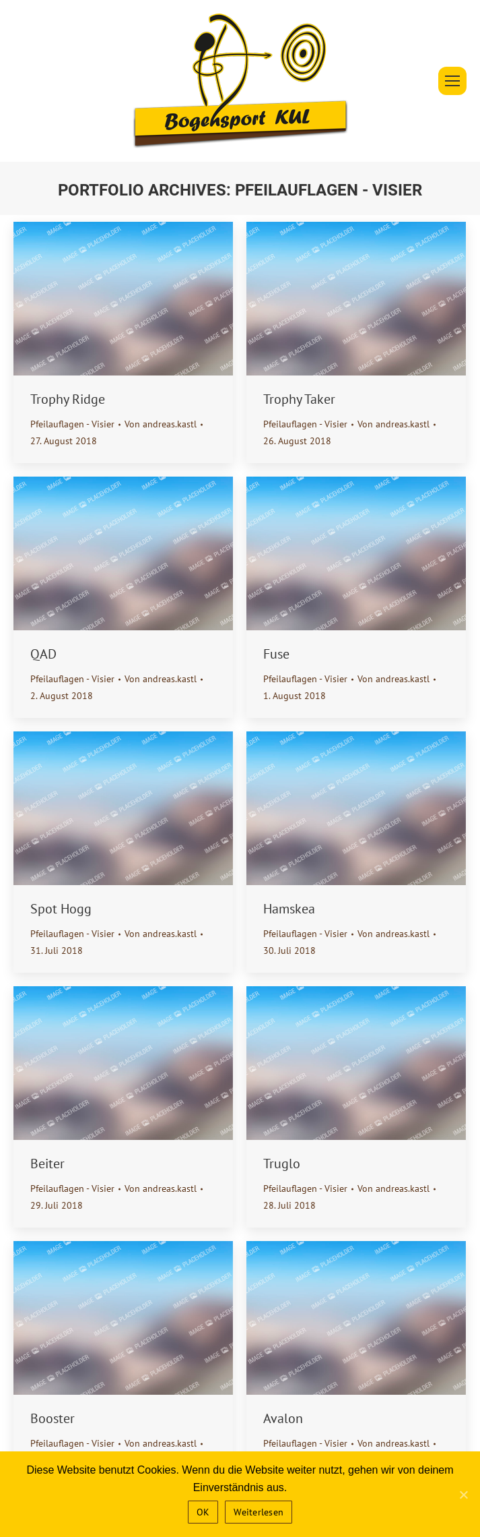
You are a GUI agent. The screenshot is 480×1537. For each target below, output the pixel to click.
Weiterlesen (258, 1512)
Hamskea (289, 908)
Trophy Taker (299, 399)
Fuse (276, 654)
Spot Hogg (61, 908)
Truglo (281, 1163)
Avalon (283, 1418)
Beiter (47, 1163)
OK (203, 1512)
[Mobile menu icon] (452, 81)
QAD (43, 654)
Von (161, 424)
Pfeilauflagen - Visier (72, 424)
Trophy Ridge (67, 399)
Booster (52, 1418)
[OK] (463, 1494)
